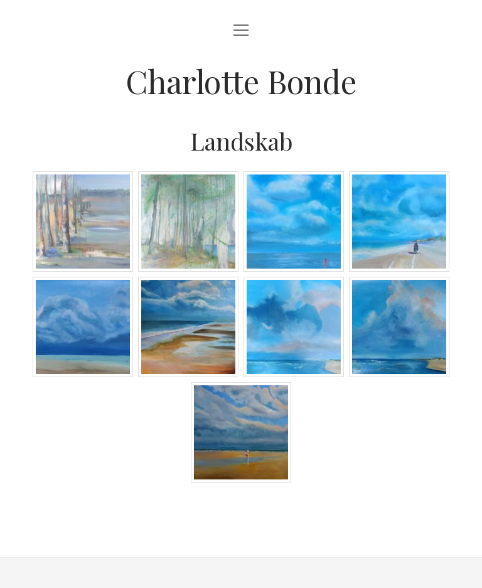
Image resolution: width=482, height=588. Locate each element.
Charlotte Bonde (241, 81)
